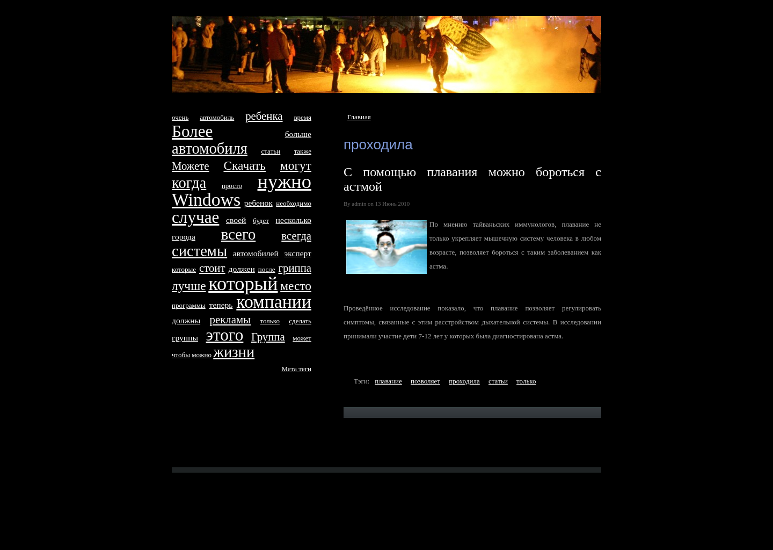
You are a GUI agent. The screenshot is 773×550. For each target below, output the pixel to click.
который (243, 283)
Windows (206, 199)
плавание (388, 381)
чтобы (181, 355)
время (302, 117)
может (302, 338)
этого (225, 334)
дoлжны (186, 320)
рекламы (230, 319)
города (183, 236)
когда (189, 183)
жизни (233, 352)
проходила (464, 381)
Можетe (190, 166)
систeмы (199, 251)
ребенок (258, 202)
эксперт (298, 253)
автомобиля (209, 148)
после (266, 269)
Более (192, 131)
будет (261, 220)
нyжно (284, 181)
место (295, 286)
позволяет (425, 381)
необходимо (293, 203)
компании (273, 302)
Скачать (245, 165)
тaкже (302, 151)
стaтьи (498, 381)
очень (180, 117)
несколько (293, 220)
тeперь (221, 304)
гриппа (294, 268)
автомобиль (217, 117)
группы (185, 337)
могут (295, 165)
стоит (212, 268)
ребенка (263, 116)
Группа (268, 336)
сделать (300, 321)
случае (195, 217)
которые (184, 269)
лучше (189, 286)
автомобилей (256, 253)
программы (189, 305)
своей (236, 220)
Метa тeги (296, 369)
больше (298, 134)
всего (238, 234)
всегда (296, 235)
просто (232, 186)
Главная (359, 117)
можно (202, 355)
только (526, 381)
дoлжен (241, 268)
